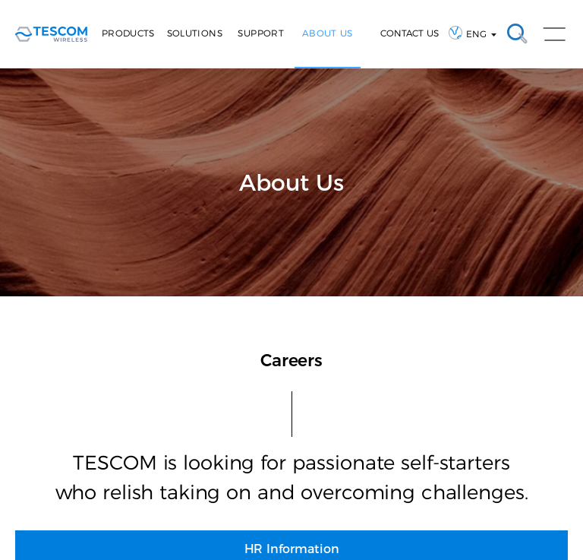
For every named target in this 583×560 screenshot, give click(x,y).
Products (128, 33)
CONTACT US (409, 33)
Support (261, 33)
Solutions (194, 33)
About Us (327, 33)
